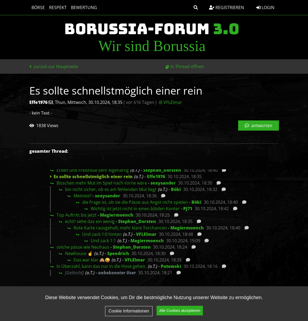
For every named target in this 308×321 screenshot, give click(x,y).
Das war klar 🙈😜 (92, 260)
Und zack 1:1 (103, 241)
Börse (38, 7)
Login (265, 7)
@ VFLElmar (170, 102)
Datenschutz (227, 299)
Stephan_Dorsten (162, 170)
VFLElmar (146, 234)
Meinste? (83, 196)
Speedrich (118, 253)
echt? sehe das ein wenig (90, 221)
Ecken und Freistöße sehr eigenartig (92, 170)
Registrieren (226, 7)
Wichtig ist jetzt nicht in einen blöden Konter (135, 209)
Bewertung (84, 7)
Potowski (171, 266)
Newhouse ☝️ (79, 253)
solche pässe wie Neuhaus (82, 247)
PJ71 (187, 209)
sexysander (163, 183)
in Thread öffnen (187, 66)
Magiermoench (116, 215)
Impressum (262, 299)
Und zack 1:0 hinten (102, 234)
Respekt (58, 7)
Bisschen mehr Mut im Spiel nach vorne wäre (101, 183)
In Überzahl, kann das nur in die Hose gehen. (101, 266)
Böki (176, 189)
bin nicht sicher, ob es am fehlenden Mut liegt (111, 189)
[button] (195, 7)
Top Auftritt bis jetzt (76, 215)
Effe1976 (156, 176)
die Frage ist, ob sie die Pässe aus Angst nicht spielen (135, 202)
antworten (258, 125)
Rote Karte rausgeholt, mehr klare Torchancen (120, 228)
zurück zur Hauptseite (53, 66)
